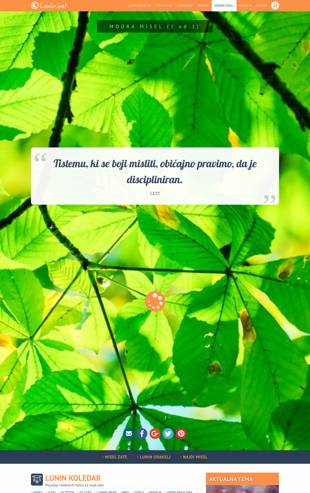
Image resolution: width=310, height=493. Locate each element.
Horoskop (185, 5)
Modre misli (224, 5)
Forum (261, 5)
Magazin (245, 5)
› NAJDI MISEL (194, 457)
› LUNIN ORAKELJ (154, 457)
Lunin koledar (140, 5)
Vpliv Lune (164, 5)
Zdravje (204, 5)
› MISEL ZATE (115, 457)
